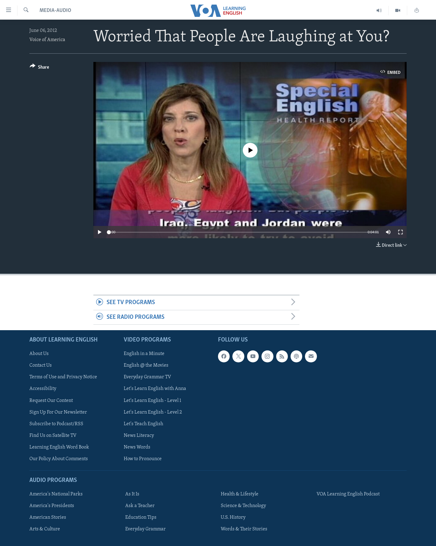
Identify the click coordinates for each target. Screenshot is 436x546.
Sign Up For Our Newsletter (58, 412)
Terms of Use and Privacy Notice (63, 377)
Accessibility (42, 388)
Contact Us (40, 365)
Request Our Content (51, 400)
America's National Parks (56, 494)
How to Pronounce (143, 458)
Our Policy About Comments (58, 458)
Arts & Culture (44, 529)
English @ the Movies (146, 365)
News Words (137, 447)
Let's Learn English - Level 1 (152, 400)
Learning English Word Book (59, 447)
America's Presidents (51, 505)
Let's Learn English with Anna (155, 388)
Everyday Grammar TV (147, 377)
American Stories (47, 517)
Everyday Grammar (145, 529)
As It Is (132, 494)
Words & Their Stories (244, 529)
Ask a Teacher (140, 505)
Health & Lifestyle (239, 494)
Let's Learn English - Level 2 (153, 412)
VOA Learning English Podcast (348, 494)
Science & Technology (243, 505)
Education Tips (140, 517)
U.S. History (233, 517)
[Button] (39, 68)
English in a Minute (144, 353)
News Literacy (139, 435)
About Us (39, 353)
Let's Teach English (143, 424)
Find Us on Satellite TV (53, 435)
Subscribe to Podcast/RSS (56, 424)
